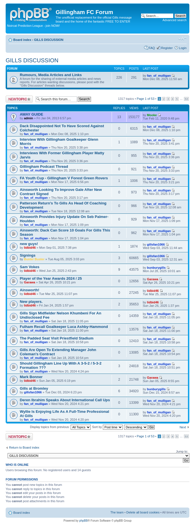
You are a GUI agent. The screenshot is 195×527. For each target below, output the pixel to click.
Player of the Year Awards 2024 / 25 (51, 278)
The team (116, 512)
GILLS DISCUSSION (48, 39)
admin (28, 118)
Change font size (182, 38)
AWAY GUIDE (31, 114)
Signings (28, 255)
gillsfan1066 (156, 244)
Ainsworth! (29, 290)
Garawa (29, 282)
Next (182, 427)
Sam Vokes (29, 267)
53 (186, 98)
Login (183, 48)
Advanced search (174, 20)
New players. (31, 301)
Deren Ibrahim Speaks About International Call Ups (65, 400)
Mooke (152, 115)
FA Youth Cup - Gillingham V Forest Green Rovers (64, 178)
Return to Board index (24, 447)
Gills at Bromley (34, 388)
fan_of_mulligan (159, 75)
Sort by (107, 427)
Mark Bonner (31, 377)
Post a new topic (19, 99)
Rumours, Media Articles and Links (51, 75)
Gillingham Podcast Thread (44, 166)
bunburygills (156, 267)
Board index (22, 39)
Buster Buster (34, 259)
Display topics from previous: (60, 427)
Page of (145, 98)
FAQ (152, 48)
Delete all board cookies (142, 512)
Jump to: (182, 451)
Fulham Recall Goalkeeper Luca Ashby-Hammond (64, 327)
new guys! (29, 244)
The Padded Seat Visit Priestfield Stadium (57, 338)
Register (167, 48)
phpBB (83, 520)
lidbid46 (30, 247)
